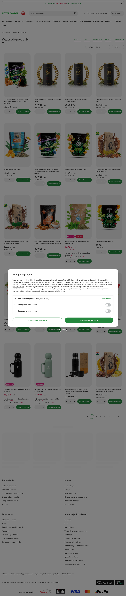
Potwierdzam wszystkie (89, 320)
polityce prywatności (36, 284)
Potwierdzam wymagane (37, 320)
